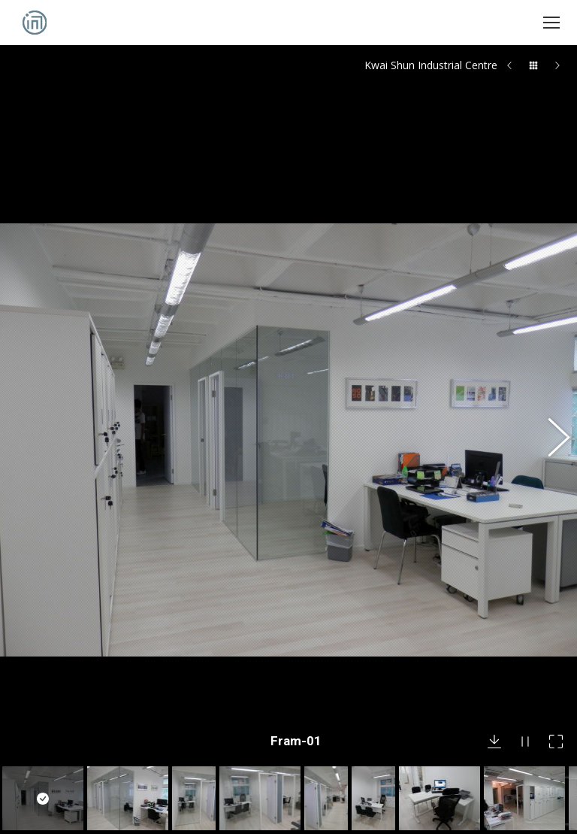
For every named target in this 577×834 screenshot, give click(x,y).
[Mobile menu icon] (551, 22)
